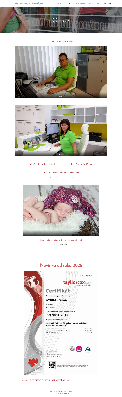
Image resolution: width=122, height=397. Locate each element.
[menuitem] (53, 3)
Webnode (66, 393)
